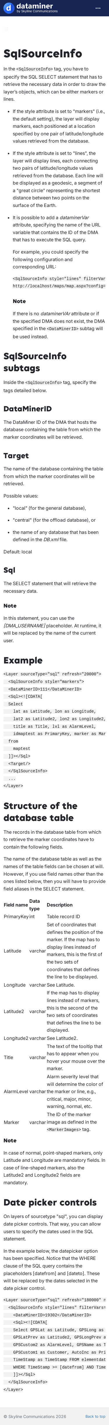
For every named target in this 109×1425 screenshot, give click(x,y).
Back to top (95, 1416)
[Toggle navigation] (98, 8)
